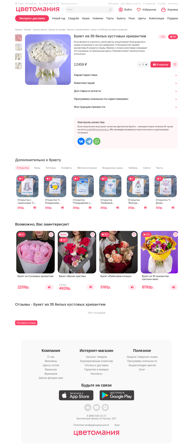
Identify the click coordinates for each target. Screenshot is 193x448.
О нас (51, 356)
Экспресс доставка (32, 18)
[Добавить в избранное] (51, 234)
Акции (86, 18)
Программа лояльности (142, 361)
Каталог (27, 29)
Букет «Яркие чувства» (72, 276)
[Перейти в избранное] (146, 9)
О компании (149, 3)
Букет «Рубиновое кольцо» (115, 276)
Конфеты (66, 167)
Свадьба (73, 18)
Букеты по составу (57, 29)
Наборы (133, 167)
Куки (116, 425)
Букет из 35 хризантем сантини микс (155, 277)
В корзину (160, 64)
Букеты (121, 18)
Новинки (98, 18)
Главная (18, 29)
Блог (142, 369)
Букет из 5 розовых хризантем (35, 276)
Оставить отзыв (26, 322)
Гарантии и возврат (96, 369)
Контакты (173, 3)
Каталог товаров (96, 356)
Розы (132, 18)
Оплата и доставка (96, 365)
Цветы (142, 18)
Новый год (58, 18)
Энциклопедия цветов (142, 365)
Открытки (23, 167)
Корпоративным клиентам (96, 361)
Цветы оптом (51, 365)
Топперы (51, 167)
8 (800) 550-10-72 (96, 416)
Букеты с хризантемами (78, 29)
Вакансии (51, 369)
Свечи (146, 167)
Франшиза (50, 373)
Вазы (37, 167)
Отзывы (162, 3)
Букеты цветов (40, 29)
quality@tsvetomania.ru (98, 129)
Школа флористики (51, 377)
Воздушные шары (112, 167)
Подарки (172, 18)
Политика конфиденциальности (91, 425)
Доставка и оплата (131, 3)
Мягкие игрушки (87, 167)
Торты (110, 18)
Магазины (113, 3)
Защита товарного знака (142, 356)
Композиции (156, 18)
